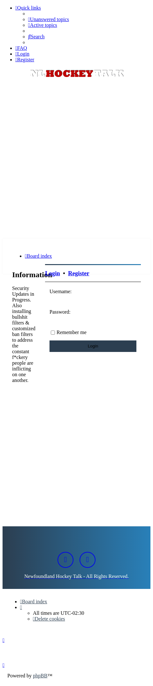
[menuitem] (48, 19)
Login (52, 273)
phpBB (40, 675)
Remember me (72, 332)
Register (78, 273)
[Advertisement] (76, 158)
